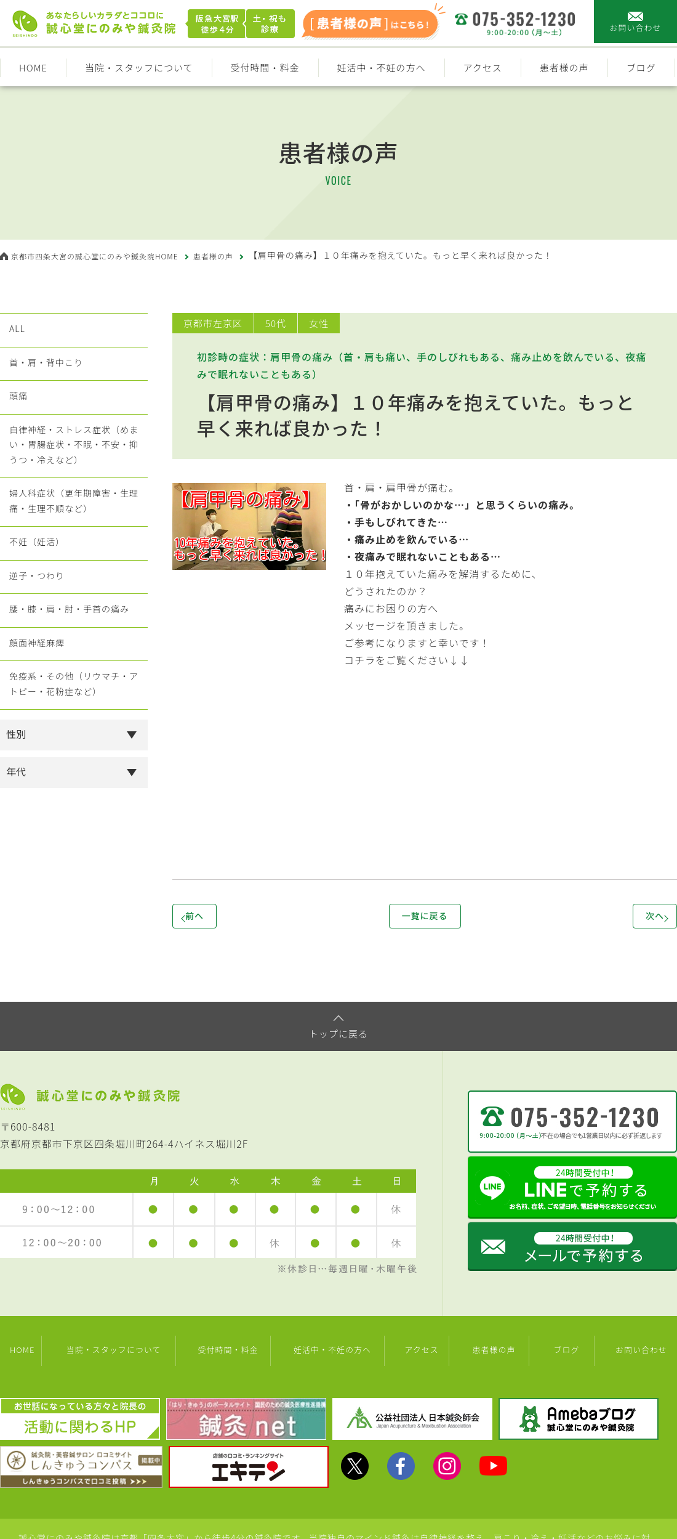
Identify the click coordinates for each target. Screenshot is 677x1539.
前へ (215, 918)
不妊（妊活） (37, 587)
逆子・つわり (37, 628)
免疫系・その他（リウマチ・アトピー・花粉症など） (74, 759)
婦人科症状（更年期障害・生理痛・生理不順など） (74, 538)
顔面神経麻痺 (37, 709)
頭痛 (16, 414)
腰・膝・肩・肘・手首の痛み (74, 669)
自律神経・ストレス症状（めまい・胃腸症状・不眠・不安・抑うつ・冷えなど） (74, 472)
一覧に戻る (424, 918)
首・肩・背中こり (47, 373)
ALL (14, 332)
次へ (633, 918)
